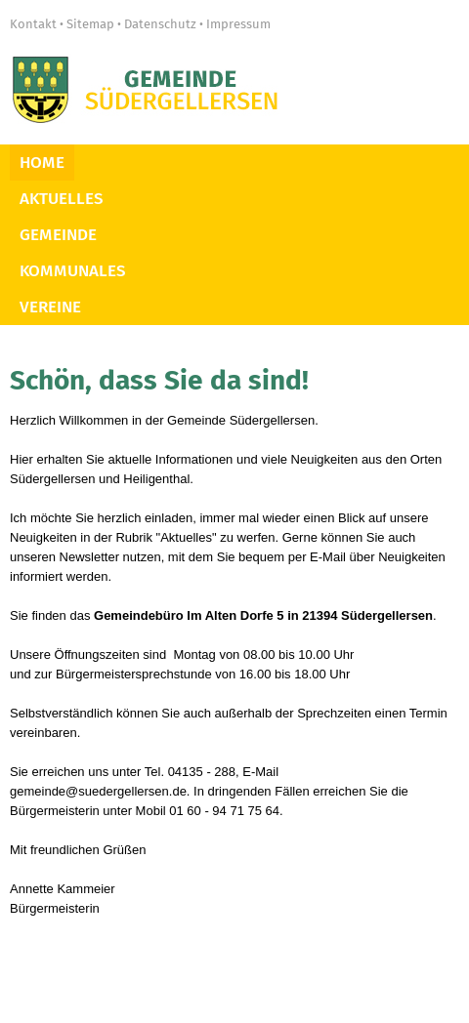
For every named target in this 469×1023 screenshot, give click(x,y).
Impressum (238, 24)
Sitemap (90, 24)
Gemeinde (58, 235)
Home (42, 162)
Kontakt (33, 24)
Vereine (50, 307)
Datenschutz (160, 24)
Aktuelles (62, 198)
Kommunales (73, 271)
